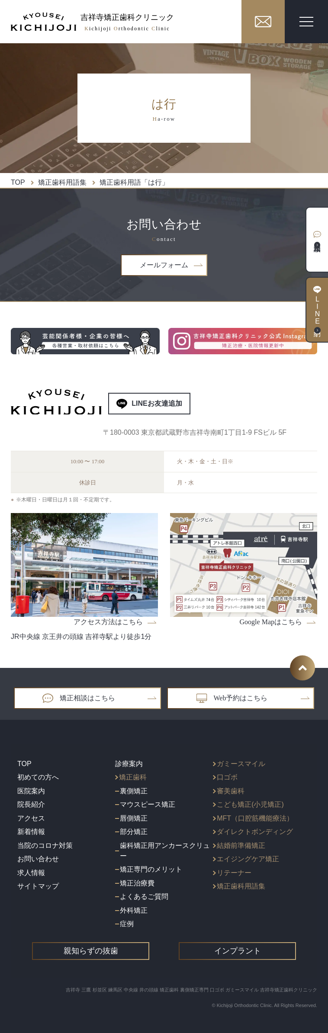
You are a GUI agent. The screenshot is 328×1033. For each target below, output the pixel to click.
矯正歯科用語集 (62, 182)
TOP (18, 182)
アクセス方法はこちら (115, 622)
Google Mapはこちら (278, 622)
